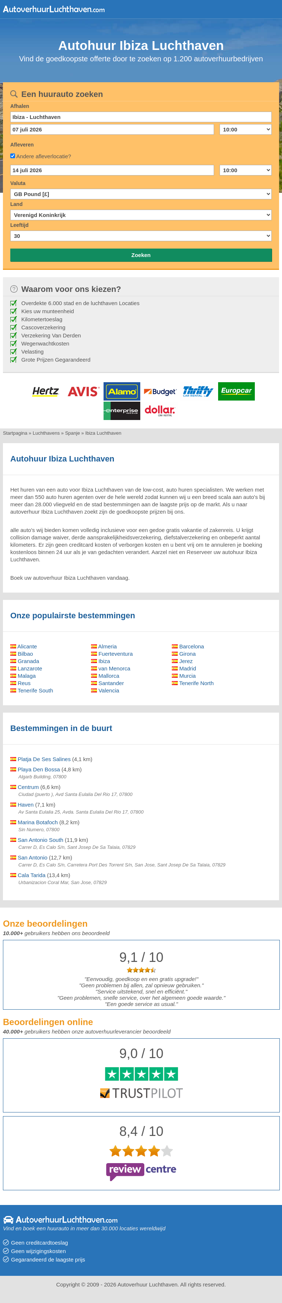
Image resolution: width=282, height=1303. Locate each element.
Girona (184, 654)
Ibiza (100, 661)
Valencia (105, 690)
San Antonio (28, 857)
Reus (20, 683)
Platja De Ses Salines (40, 759)
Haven (22, 804)
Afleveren (22, 145)
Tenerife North (193, 683)
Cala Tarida (28, 875)
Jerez (182, 661)
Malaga (23, 676)
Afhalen (19, 106)
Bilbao (21, 654)
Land (16, 204)
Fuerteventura (112, 654)
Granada (24, 661)
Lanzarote (26, 668)
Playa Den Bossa (35, 769)
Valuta (17, 183)
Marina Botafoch (34, 822)
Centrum (24, 787)
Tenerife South (31, 690)
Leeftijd (19, 225)
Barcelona (188, 646)
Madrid (184, 668)
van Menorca (110, 668)
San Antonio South (36, 840)
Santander (107, 683)
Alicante (23, 646)
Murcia (184, 676)
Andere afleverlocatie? (43, 156)
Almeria (104, 646)
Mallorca (105, 676)
